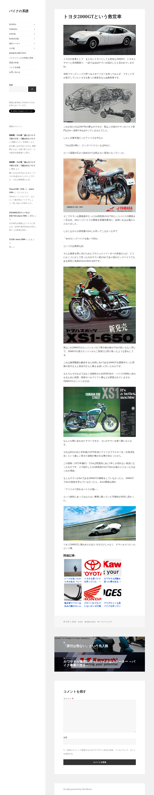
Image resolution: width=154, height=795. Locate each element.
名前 (65, 737)
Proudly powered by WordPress (77, 789)
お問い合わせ (14, 72)
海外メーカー (14, 43)
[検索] (32, 89)
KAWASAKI (14, 38)
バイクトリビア (105, 621)
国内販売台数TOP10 (17, 53)
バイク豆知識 (14, 67)
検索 (11, 85)
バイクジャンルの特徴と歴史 (21, 58)
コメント (68, 698)
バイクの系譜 (18, 11)
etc (81, 621)
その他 (12, 48)
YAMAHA (13, 29)
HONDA (12, 24)
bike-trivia (91, 621)
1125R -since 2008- (17, 239)
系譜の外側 (13, 62)
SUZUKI (12, 34)
